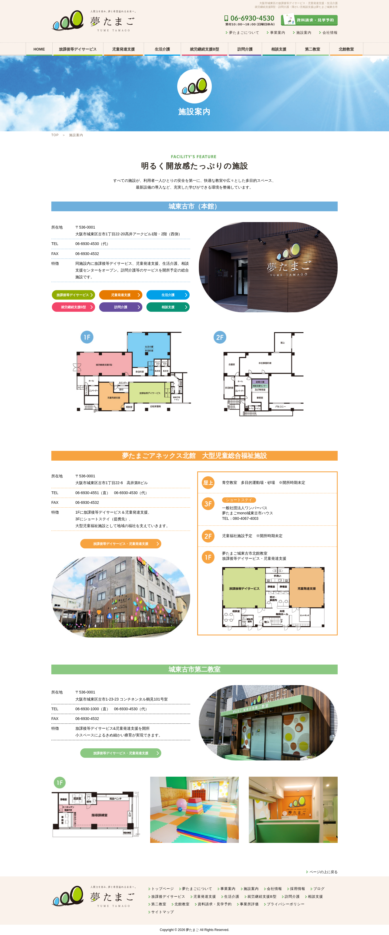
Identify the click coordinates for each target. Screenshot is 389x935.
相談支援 (278, 49)
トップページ (162, 889)
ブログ (319, 889)
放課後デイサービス (168, 896)
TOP (55, 135)
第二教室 (312, 49)
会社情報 (330, 32)
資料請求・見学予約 (215, 904)
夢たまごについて (244, 32)
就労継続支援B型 (204, 49)
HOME (39, 49)
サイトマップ (162, 912)
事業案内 (277, 32)
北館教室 (346, 49)
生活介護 (162, 49)
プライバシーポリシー (286, 904)
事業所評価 (249, 904)
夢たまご (192, 930)
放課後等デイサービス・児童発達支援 (120, 544)
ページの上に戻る (324, 872)
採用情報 (297, 889)
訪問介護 (245, 49)
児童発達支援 (120, 295)
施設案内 (303, 32)
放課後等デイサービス (72, 295)
